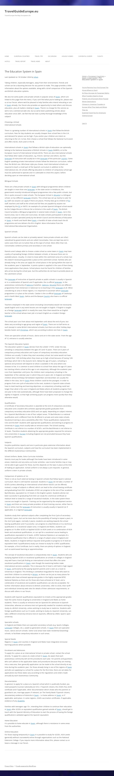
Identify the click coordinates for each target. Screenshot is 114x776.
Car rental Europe (85, 56)
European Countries (22, 56)
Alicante (57, 195)
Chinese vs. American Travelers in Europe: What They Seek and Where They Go (94, 107)
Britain (35, 574)
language (8, 158)
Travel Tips (39, 56)
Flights (100, 56)
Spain (58, 97)
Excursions (52, 56)
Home (7, 56)
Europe (22, 434)
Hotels (7, 61)
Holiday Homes (67, 56)
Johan (36, 77)
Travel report (20, 61)
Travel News (35, 61)
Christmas (24, 330)
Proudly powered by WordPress (26, 766)
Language (8, 628)
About (47, 61)
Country (47, 296)
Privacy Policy (9, 766)
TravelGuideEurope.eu (21, 11)
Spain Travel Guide (89, 78)
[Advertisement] (57, 36)
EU (6, 201)
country (64, 158)
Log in (84, 123)
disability (21, 701)
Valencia (29, 285)
